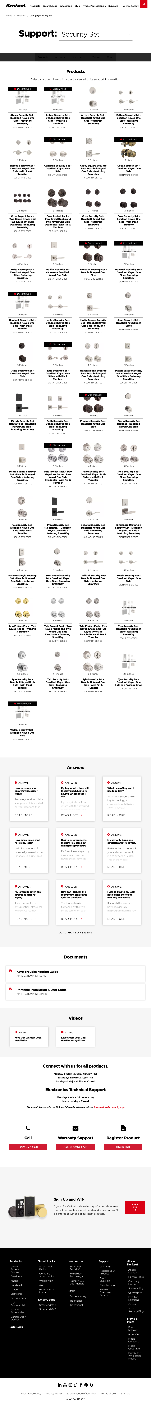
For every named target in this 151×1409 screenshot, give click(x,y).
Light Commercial (18, 1305)
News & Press (135, 1277)
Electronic (16, 1294)
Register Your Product (107, 1273)
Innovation (66, 6)
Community (135, 1293)
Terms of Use (108, 1394)
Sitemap (125, 1394)
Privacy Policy (54, 1394)
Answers (58, 56)
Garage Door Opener (18, 1319)
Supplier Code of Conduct (81, 1394)
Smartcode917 (47, 1310)
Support (113, 6)
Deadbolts (16, 1277)
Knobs (14, 1281)
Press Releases (133, 1329)
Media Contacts (133, 1341)
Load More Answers (75, 932)
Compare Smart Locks (46, 1276)
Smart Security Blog (136, 1311)
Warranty (105, 1267)
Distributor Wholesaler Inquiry (134, 1357)
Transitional (76, 1306)
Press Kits (133, 1335)
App (41, 1286)
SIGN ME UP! (135, 1208)
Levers (14, 1290)
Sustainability (135, 1289)
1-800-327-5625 (28, 1147)
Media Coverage (134, 1348)
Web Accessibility (31, 1394)
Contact (110, 56)
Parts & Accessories (17, 1312)
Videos (94, 56)
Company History (134, 1283)
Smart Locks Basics (46, 1269)
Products (35, 6)
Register (123, 1147)
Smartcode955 (47, 1306)
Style (78, 6)
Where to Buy (131, 6)
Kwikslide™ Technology (76, 1276)
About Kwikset (132, 1272)
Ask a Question (105, 1280)
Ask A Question (75, 1147)
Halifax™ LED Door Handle (77, 1283)
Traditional (76, 1301)
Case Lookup (107, 1286)
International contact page (109, 1107)
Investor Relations (133, 1299)
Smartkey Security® (75, 1269)
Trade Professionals (94, 6)
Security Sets (18, 1299)
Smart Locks (50, 6)
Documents (76, 56)
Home (9, 15)
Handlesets (17, 1286)
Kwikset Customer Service (105, 1293)
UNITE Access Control (15, 1270)
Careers (132, 1305)
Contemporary (78, 1297)
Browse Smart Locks (47, 1292)
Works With (46, 1281)
